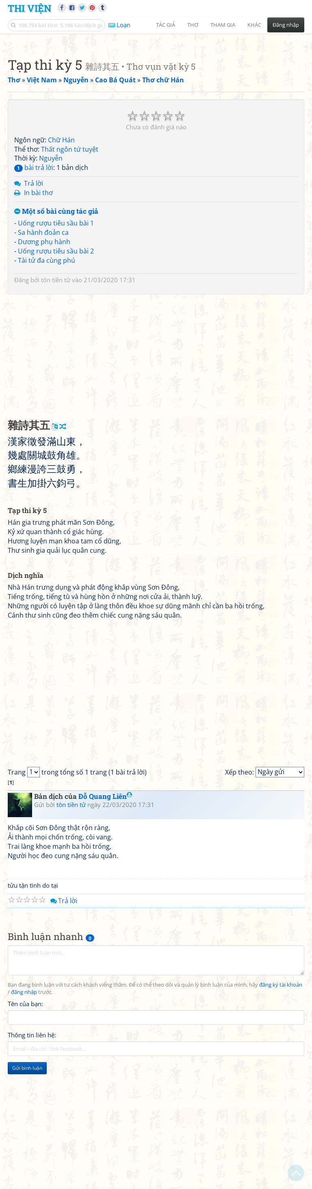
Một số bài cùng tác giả (56, 325)
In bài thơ (38, 306)
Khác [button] (254, 24)
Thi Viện (29, 8)
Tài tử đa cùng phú (46, 373)
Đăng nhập (286, 24)
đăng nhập (24, 1105)
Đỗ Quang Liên (105, 909)
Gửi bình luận (27, 1181)
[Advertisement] (156, 95)
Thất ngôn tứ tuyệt (69, 262)
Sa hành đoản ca (43, 345)
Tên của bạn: (25, 1117)
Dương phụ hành (44, 355)
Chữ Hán (61, 253)
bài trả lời (33, 281)
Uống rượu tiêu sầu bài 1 (56, 336)
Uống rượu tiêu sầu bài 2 (56, 364)
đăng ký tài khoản (280, 1098)
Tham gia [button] (222, 24)
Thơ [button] (192, 24)
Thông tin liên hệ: (32, 1148)
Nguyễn (51, 271)
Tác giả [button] (165, 24)
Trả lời (33, 296)
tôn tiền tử (55, 393)
